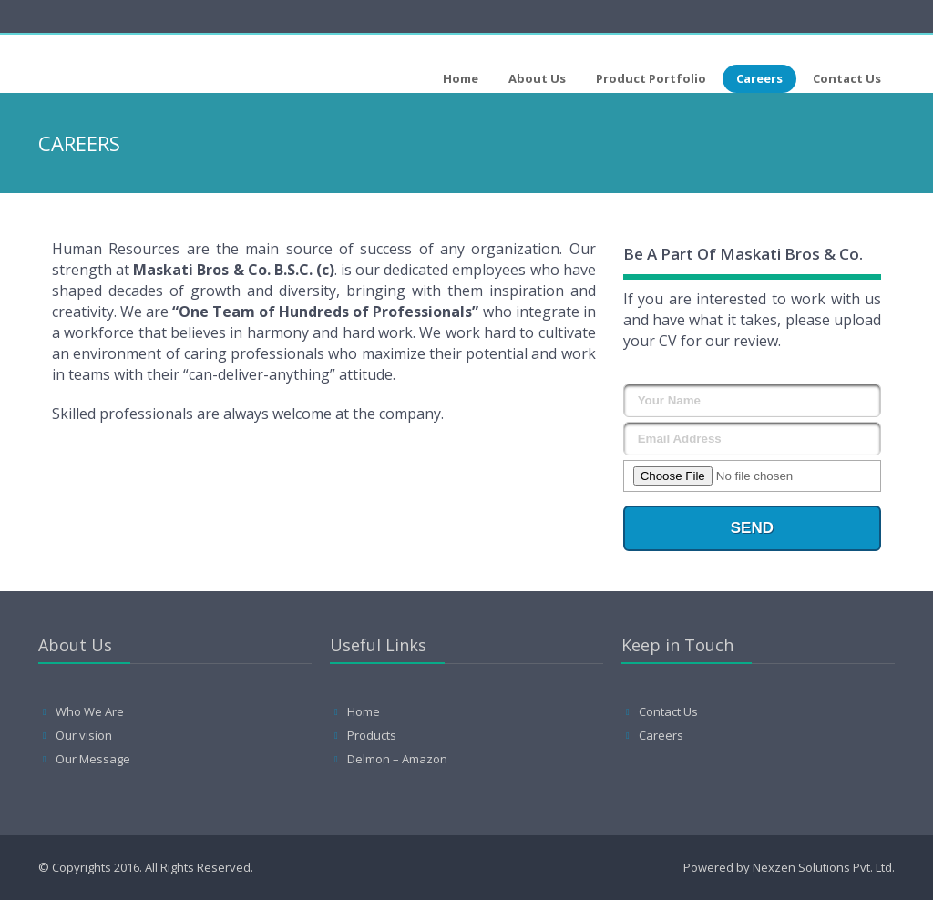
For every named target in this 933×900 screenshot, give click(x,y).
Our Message (93, 759)
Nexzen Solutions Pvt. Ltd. (824, 867)
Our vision (84, 735)
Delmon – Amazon (397, 759)
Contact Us (847, 78)
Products (371, 735)
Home (460, 78)
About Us (537, 78)
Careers (759, 78)
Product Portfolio (651, 78)
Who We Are (90, 711)
